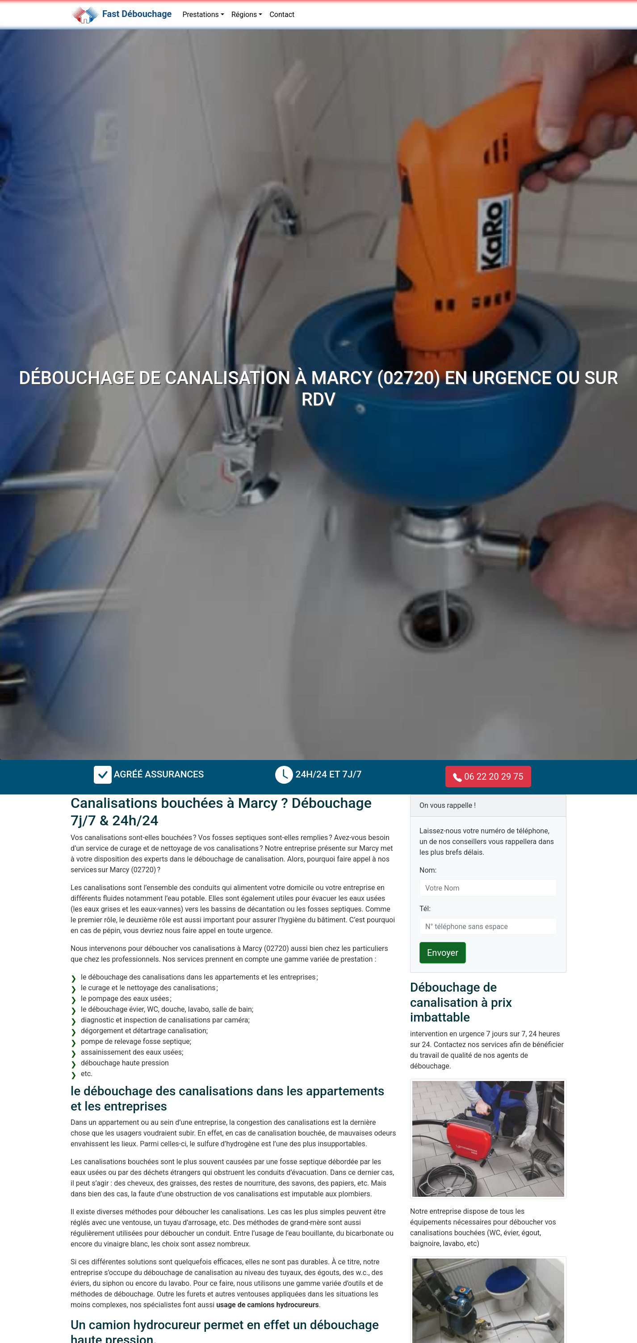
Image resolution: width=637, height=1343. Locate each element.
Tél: (425, 908)
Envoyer (442, 952)
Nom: (427, 870)
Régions (244, 14)
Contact (281, 14)
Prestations (200, 14)
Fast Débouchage (137, 13)
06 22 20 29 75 (488, 776)
